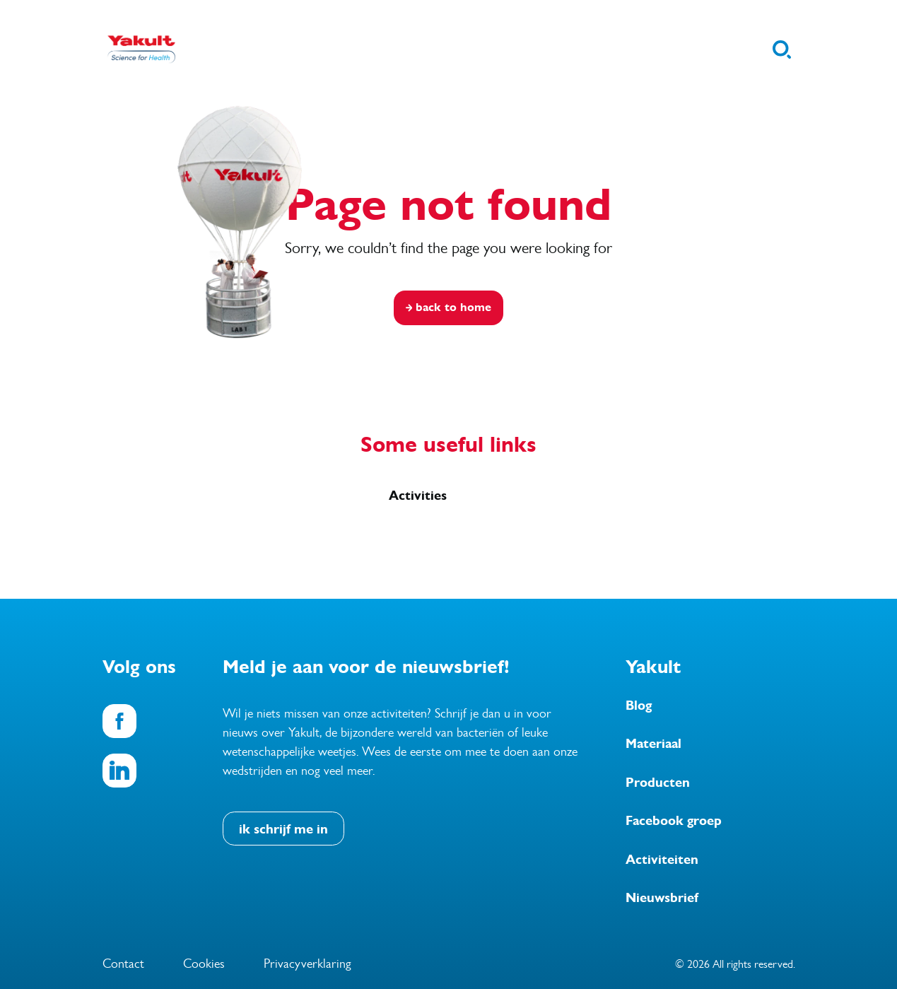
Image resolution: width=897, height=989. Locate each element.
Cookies (204, 963)
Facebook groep (674, 821)
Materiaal (653, 743)
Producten (658, 782)
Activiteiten (662, 859)
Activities (418, 495)
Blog (639, 705)
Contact (123, 963)
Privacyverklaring (307, 963)
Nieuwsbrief (662, 898)
